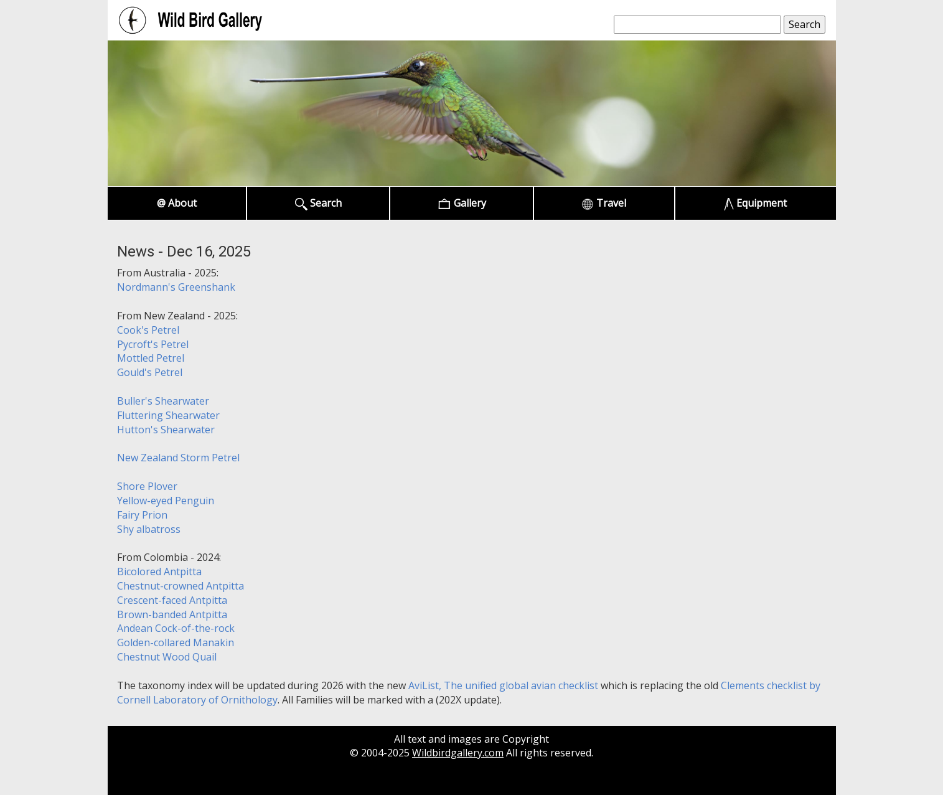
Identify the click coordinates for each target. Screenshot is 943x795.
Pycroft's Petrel (153, 344)
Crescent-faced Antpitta (172, 600)
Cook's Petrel (148, 330)
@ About (177, 203)
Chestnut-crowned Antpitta (180, 586)
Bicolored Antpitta (159, 571)
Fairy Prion (142, 515)
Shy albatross (149, 529)
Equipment (755, 203)
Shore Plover (147, 486)
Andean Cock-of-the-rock (176, 628)
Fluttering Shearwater (168, 415)
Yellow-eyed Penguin (165, 500)
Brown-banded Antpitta (172, 614)
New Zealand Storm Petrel (178, 457)
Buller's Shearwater (163, 401)
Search (318, 203)
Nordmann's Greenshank (176, 287)
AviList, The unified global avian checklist (503, 685)
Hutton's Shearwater (166, 429)
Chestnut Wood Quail (167, 657)
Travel (603, 203)
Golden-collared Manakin (175, 642)
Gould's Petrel (149, 372)
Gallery (461, 203)
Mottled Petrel (150, 358)
